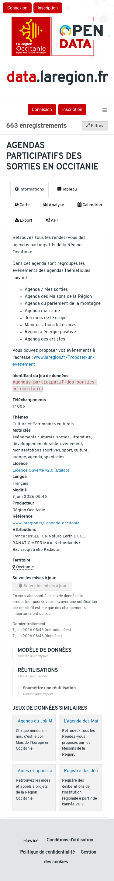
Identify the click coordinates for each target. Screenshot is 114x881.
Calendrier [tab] (90, 204)
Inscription (48, 7)
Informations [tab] (29, 189)
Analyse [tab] (53, 204)
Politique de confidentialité (48, 852)
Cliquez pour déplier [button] (33, 657)
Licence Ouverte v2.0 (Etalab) (40, 471)
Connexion (17, 7)
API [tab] (52, 220)
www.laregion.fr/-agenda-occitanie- (46, 524)
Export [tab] (23, 220)
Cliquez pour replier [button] (32, 677)
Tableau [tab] (67, 189)
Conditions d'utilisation (70, 840)
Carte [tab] (22, 204)
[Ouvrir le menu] (105, 111)
